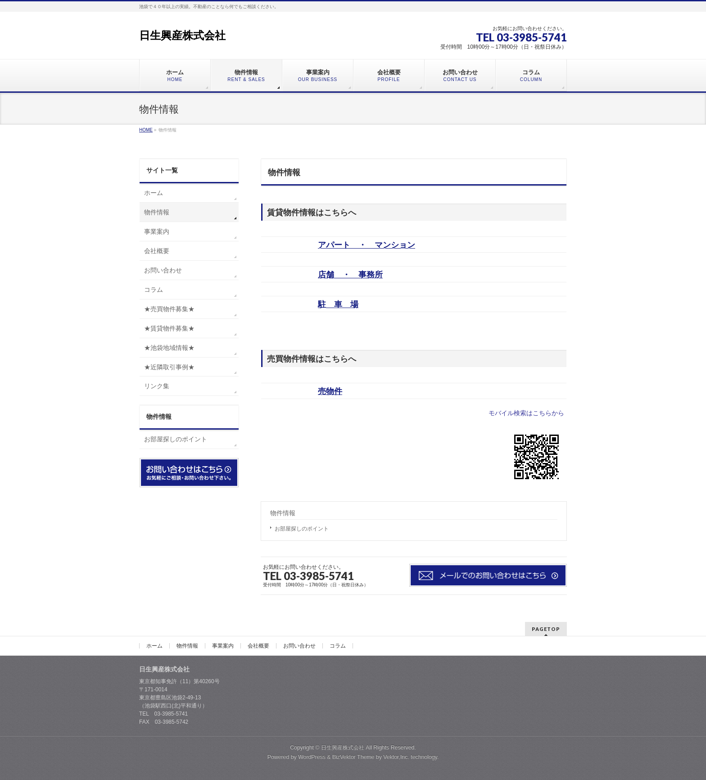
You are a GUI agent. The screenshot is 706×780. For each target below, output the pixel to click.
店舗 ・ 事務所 (350, 274)
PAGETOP (546, 629)
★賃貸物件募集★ (169, 328)
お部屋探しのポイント (302, 529)
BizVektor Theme (353, 757)
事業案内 (156, 231)
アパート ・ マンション (366, 244)
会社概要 (156, 250)
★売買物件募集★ (169, 309)
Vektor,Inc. (396, 757)
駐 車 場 (338, 304)
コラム (153, 289)
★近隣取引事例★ (169, 367)
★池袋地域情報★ (169, 347)
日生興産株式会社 (182, 35)
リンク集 (156, 386)
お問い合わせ (163, 270)
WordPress (312, 757)
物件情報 (282, 513)
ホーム (153, 192)
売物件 (330, 391)
